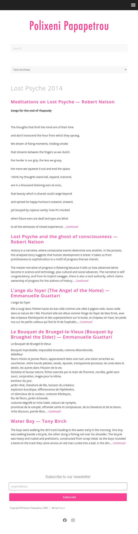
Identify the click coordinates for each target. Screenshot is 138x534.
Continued (72, 227)
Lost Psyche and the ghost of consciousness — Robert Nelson (64, 239)
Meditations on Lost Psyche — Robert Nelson (63, 102)
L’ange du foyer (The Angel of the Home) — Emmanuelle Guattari (60, 293)
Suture (61, 508)
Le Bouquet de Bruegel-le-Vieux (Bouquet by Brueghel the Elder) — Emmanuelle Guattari (62, 334)
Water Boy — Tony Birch (39, 421)
